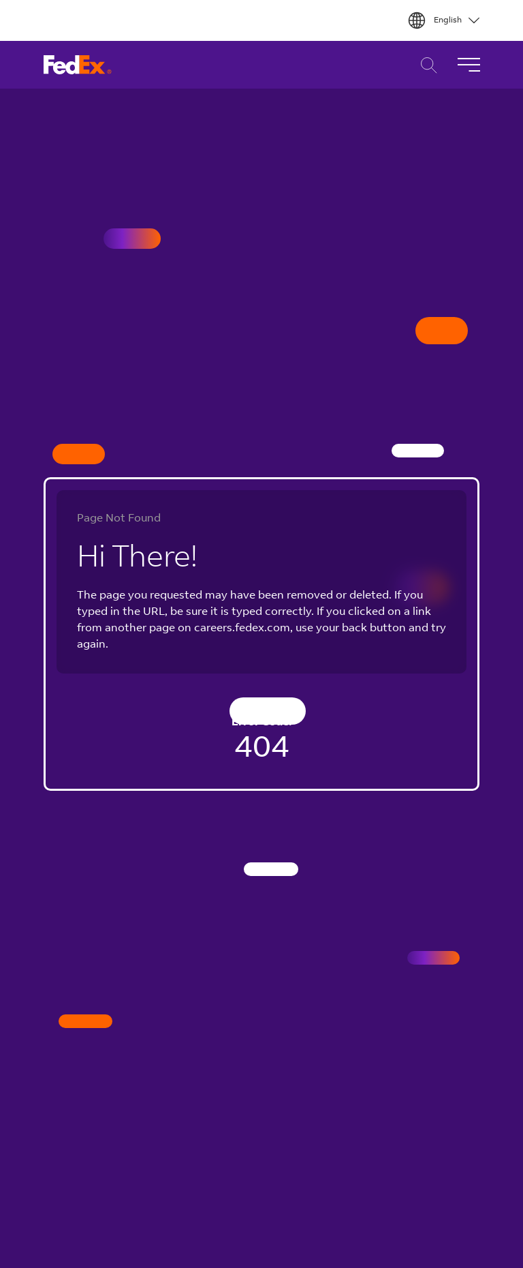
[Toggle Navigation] (468, 65)
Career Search (425, 65)
